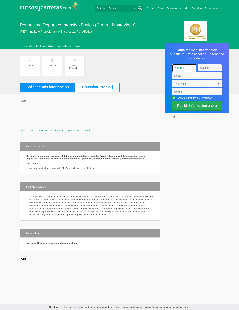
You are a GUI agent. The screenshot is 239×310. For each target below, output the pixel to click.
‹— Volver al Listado (29, 46)
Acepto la (194, 97)
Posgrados (172, 8)
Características (46, 46)
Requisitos (77, 46)
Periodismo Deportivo (52, 130)
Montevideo (74, 130)
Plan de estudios (63, 46)
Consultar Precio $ (97, 87)
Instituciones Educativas (191, 8)
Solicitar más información (47, 87)
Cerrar (187, 307)
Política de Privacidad (200, 97)
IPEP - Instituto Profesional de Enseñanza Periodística (56, 31)
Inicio (22, 130)
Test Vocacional (212, 8)
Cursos (160, 8)
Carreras (150, 8)
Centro (87, 130)
